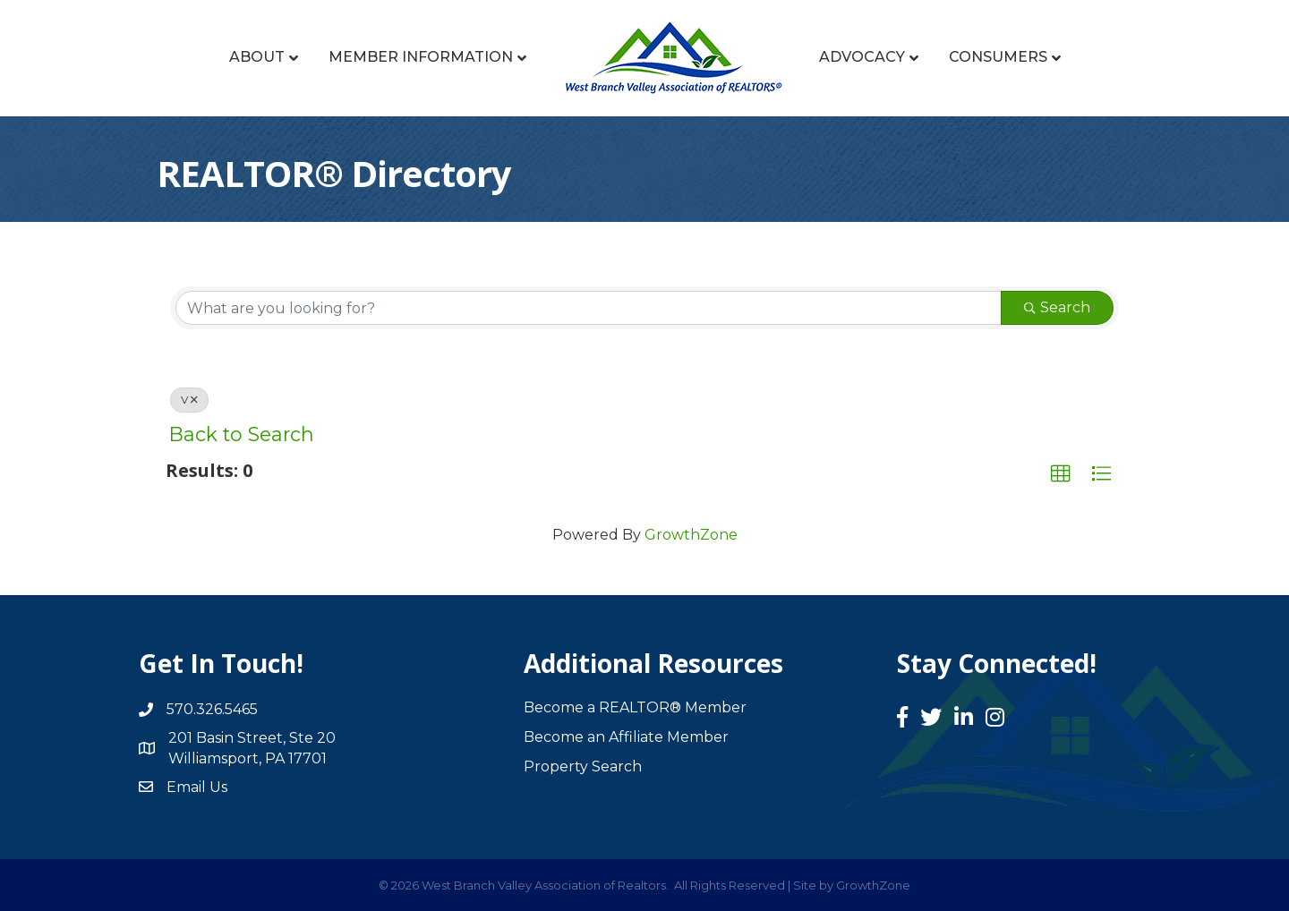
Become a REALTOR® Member (635, 707)
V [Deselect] (189, 399)
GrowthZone (691, 534)
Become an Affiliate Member (626, 736)
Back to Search (241, 434)
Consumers (998, 56)
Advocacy (862, 56)
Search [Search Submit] (1057, 307)
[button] (1061, 474)
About (257, 56)
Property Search (583, 766)
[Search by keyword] (588, 308)
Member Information (421, 56)
